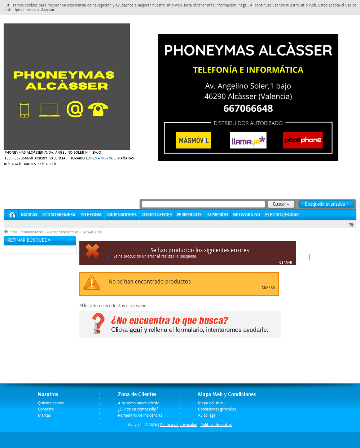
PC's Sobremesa (58, 215)
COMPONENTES (156, 215)
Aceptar (47, 10)
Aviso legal (207, 415)
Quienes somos (51, 403)
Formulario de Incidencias (140, 415)
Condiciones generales (217, 409)
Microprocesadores (62, 232)
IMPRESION (217, 215)
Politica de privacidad (178, 424)
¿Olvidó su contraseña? (138, 409)
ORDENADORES (121, 215)
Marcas (29, 215)
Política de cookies (216, 424)
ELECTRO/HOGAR (282, 215)
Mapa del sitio (210, 403)
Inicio (11, 232)
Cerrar (285, 262)
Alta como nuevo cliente (138, 403)
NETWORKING (246, 215)
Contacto (46, 409)
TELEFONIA (90, 215)
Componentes (32, 232)
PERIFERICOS (189, 215)
